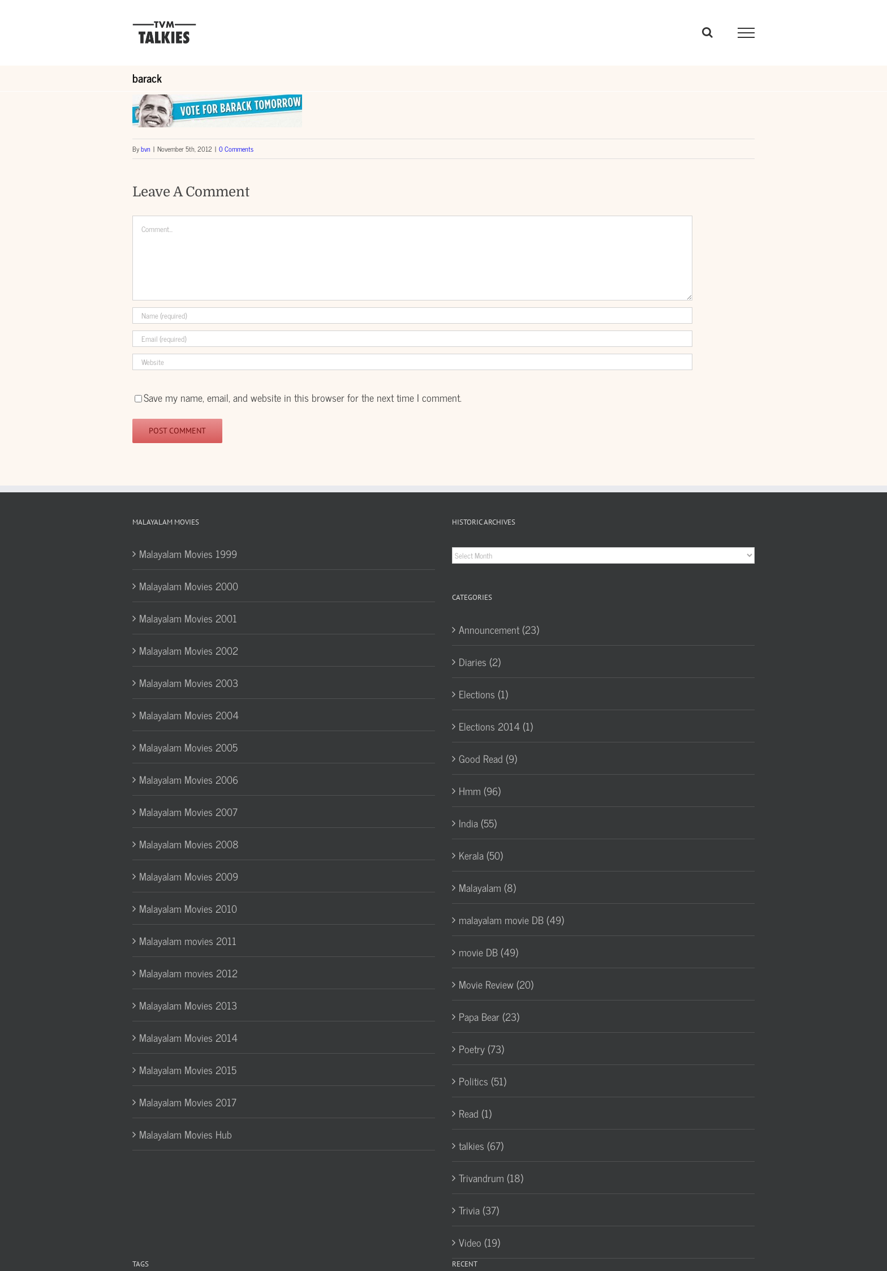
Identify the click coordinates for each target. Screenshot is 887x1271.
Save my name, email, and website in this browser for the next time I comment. (303, 397)
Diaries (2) (480, 661)
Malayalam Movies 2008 (189, 843)
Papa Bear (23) (489, 1016)
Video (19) (479, 1242)
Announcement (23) (499, 629)
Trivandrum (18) (491, 1177)
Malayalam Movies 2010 (188, 908)
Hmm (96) (480, 790)
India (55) (478, 822)
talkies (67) (481, 1145)
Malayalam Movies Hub (185, 1134)
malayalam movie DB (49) (511, 919)
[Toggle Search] (707, 32)
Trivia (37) (479, 1209)
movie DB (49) (488, 951)
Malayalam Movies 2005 (188, 746)
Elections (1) (483, 693)
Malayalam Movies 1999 (188, 553)
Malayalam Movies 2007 (188, 811)
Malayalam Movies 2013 (188, 1005)
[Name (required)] (412, 315)
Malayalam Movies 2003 (188, 682)
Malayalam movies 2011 (187, 940)
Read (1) (475, 1113)
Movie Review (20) (496, 984)
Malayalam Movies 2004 (189, 714)
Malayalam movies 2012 (188, 972)
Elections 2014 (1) (496, 726)
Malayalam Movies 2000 (188, 585)
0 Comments (236, 148)
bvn (145, 148)
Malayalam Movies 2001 (188, 617)
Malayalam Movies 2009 (188, 876)
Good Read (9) (488, 758)
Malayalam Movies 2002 (188, 650)
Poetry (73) (481, 1048)
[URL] (412, 362)
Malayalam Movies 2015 (187, 1069)
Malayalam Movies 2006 (188, 779)
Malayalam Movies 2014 (188, 1037)
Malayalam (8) (487, 887)
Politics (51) (482, 1080)
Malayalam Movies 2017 (187, 1101)
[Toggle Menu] (746, 33)
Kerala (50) (481, 855)
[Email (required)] (412, 338)
